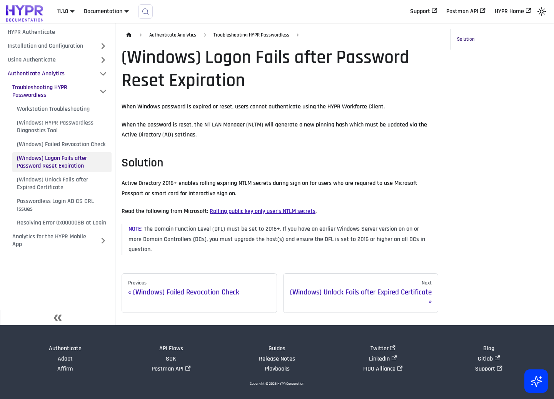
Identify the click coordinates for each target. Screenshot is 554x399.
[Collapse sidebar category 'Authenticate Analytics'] (103, 74)
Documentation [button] (103, 11)
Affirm (65, 369)
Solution (466, 39)
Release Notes (277, 359)
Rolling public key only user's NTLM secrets (262, 211)
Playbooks (277, 369)
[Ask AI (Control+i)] (535, 380)
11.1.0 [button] (62, 11)
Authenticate (65, 348)
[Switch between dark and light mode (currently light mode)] (542, 11)
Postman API (465, 11)
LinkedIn (383, 359)
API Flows (171, 348)
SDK (171, 359)
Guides (277, 348)
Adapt (65, 359)
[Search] (145, 11)
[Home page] (129, 35)
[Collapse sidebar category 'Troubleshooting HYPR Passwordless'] (103, 91)
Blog (488, 348)
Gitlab (489, 359)
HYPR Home (513, 11)
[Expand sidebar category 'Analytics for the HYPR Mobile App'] (103, 241)
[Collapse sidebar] (57, 317)
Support (423, 11)
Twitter (382, 348)
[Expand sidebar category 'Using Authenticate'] (103, 60)
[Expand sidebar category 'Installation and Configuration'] (103, 46)
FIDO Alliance (382, 369)
